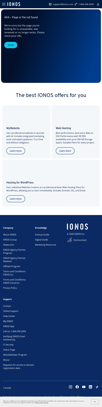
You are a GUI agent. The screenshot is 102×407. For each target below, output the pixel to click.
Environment (80, 240)
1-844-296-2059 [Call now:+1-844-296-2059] (84, 4)
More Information (41, 402)
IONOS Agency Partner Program (14, 251)
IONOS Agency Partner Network (14, 260)
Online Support (10, 311)
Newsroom (8, 244)
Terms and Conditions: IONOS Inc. (14, 273)
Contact (7, 306)
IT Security (8, 344)
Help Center (9, 316)
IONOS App (8, 326)
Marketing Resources (45, 244)
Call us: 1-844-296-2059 (14, 331)
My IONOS (8, 321)
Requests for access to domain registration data (18, 366)
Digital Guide (41, 239)
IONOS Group (10, 239)
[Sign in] (98, 4)
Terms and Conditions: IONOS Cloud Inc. (14, 281)
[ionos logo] (13, 4)
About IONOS (9, 234)
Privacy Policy (10, 287)
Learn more (16, 150)
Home (11, 45)
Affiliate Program (11, 266)
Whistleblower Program (15, 354)
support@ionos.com (61, 4)
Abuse (6, 359)
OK (95, 402)
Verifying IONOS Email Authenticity (14, 338)
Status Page (9, 349)
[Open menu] (3, 4)
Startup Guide (42, 234)
